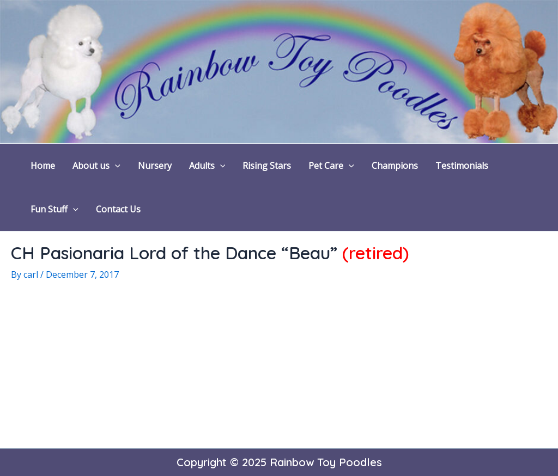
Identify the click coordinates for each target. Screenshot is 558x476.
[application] (115, 165)
